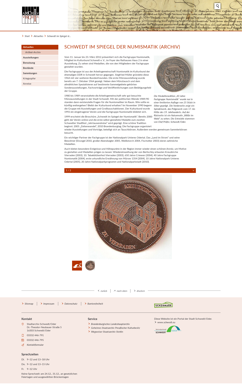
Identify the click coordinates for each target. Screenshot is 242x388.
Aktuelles (38, 36)
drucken (141, 291)
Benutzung (29, 63)
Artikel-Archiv (33, 52)
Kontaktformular (35, 345)
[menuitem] (39, 50)
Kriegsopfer (29, 78)
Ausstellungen (31, 57)
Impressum (48, 304)
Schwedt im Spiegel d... (59, 36)
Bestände (28, 68)
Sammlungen (30, 73)
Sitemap (29, 304)
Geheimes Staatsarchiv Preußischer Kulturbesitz (115, 328)
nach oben (122, 291)
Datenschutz (71, 304)
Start (27, 36)
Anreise (27, 84)
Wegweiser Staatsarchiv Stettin (107, 332)
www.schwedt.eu (166, 322)
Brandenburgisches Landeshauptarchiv (110, 324)
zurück (104, 291)
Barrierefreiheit (95, 304)
